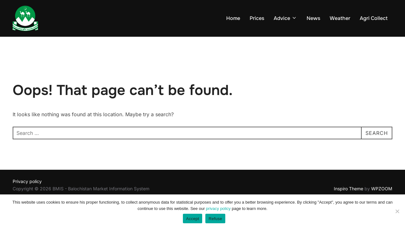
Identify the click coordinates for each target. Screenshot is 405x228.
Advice (285, 18)
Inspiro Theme (348, 188)
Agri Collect (374, 18)
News (313, 18)
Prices (257, 18)
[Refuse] (397, 211)
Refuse (215, 218)
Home (233, 18)
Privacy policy (27, 181)
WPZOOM (381, 188)
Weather (340, 18)
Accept (192, 218)
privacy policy (218, 208)
